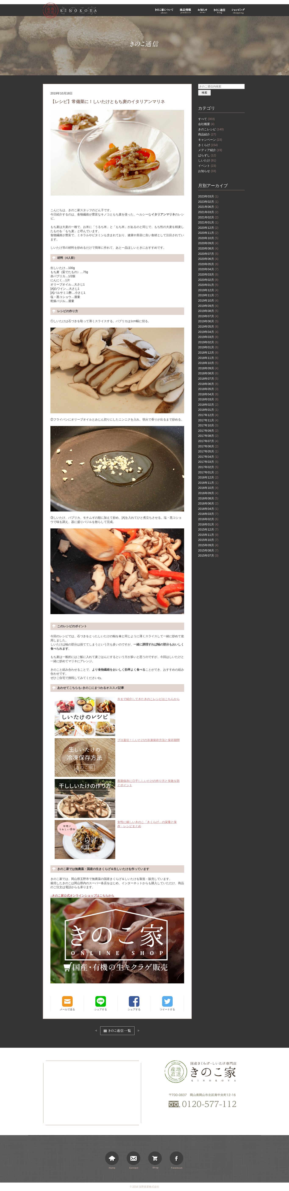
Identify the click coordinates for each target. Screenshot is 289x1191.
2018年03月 (208, 399)
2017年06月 (208, 446)
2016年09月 (208, 493)
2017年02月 (208, 467)
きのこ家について (164, 11)
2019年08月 (208, 311)
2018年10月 (208, 363)
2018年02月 (208, 404)
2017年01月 (208, 472)
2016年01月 (208, 524)
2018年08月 (208, 373)
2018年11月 (208, 358)
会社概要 (206, 124)
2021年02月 (208, 217)
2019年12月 (208, 290)
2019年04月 (208, 332)
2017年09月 (208, 430)
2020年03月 (208, 274)
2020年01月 (208, 285)
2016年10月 (208, 487)
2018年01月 (208, 409)
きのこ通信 (219, 11)
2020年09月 (208, 243)
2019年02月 (208, 342)
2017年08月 (208, 435)
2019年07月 (208, 316)
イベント (207, 165)
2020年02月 (208, 279)
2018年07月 (208, 378)
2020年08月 (208, 248)
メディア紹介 (210, 150)
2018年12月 (208, 352)
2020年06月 (208, 259)
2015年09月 (208, 545)
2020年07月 (208, 253)
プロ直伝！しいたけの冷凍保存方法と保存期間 (117, 740)
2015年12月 (208, 529)
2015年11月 (208, 534)
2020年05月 (208, 264)
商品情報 (185, 11)
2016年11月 (208, 482)
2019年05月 (208, 326)
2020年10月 (208, 238)
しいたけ (207, 160)
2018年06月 (208, 384)
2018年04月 (208, 394)
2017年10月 (208, 425)
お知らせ (202, 11)
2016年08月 (208, 498)
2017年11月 (208, 420)
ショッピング (239, 11)
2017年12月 (208, 415)
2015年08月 (208, 550)
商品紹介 (207, 134)
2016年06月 (208, 503)
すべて (206, 119)
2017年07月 (208, 441)
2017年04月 (208, 456)
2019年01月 (208, 347)
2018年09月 (208, 368)
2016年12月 (208, 477)
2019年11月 (208, 295)
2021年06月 (208, 206)
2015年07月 (208, 555)
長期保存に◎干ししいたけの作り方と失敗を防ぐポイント (117, 783)
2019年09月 (208, 305)
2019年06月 (208, 321)
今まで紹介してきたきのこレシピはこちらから (117, 699)
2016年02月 (208, 519)
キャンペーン (210, 139)
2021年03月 (208, 212)
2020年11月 (208, 232)
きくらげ (208, 145)
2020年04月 (208, 269)
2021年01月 (208, 222)
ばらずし (207, 155)
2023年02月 (208, 201)
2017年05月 (208, 451)
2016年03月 (208, 514)
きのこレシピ (211, 129)
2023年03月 (208, 196)
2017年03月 (208, 461)
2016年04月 (208, 508)
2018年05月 (208, 389)
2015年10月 (208, 540)
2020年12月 (208, 227)
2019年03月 (208, 337)
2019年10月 (208, 300)
